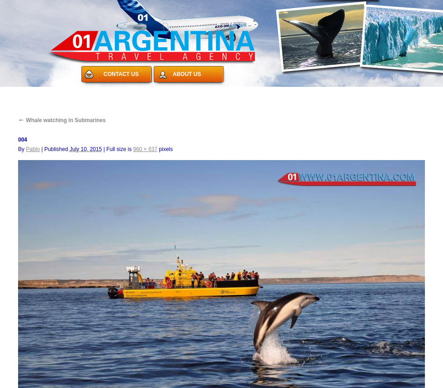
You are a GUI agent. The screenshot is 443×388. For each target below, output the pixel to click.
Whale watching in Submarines (62, 120)
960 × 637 (145, 149)
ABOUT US (187, 74)
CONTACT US (121, 74)
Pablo (33, 149)
